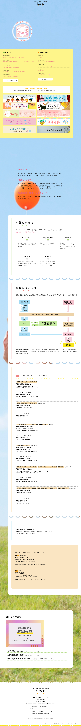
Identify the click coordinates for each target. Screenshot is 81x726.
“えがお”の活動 (27, 9)
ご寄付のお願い (60, 9)
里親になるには (51, 9)
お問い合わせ (67, 9)
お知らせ (7, 9)
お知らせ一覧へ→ (10, 80)
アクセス (73, 9)
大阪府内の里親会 (35, 9)
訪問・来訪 (12, 9)
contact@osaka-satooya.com (42, 709)
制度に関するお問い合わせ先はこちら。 (28, 232)
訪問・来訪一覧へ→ (45, 79)
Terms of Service (71, 723)
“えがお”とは (19, 9)
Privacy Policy (64, 723)
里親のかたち (43, 9)
